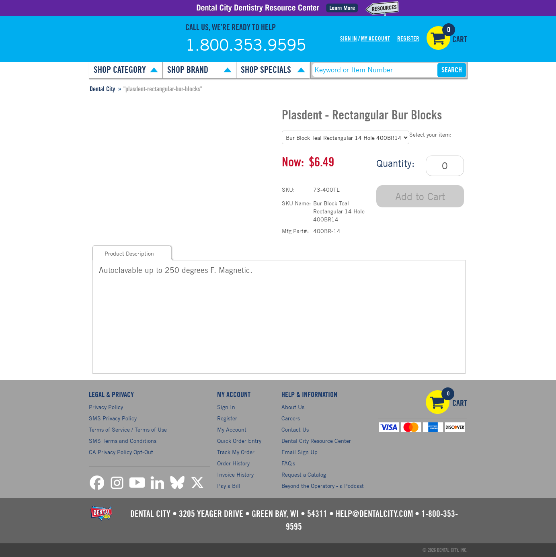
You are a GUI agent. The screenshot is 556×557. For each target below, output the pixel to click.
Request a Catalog (303, 474)
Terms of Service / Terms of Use (128, 429)
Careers (290, 418)
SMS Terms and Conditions (122, 440)
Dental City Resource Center (316, 440)
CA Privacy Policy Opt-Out (121, 451)
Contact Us (295, 429)
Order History (233, 463)
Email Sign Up (299, 451)
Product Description (129, 253)
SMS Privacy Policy (113, 418)
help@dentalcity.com (374, 514)
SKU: (288, 189)
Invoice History (235, 474)
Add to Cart (420, 196)
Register (408, 39)
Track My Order (235, 451)
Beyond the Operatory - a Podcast (322, 485)
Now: (293, 162)
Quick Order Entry (239, 440)
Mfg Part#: (295, 230)
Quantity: (395, 163)
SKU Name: (296, 203)
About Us (292, 406)
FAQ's (288, 463)
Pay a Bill (228, 485)
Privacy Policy (106, 406)
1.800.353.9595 (245, 44)
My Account (375, 39)
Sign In (348, 39)
